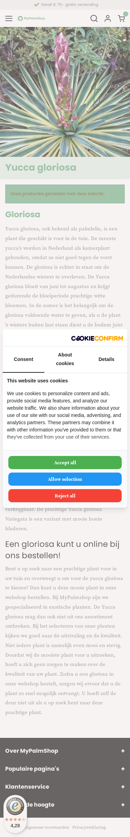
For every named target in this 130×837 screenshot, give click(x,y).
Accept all (65, 462)
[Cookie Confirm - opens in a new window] (97, 337)
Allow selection (65, 479)
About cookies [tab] (65, 359)
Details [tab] (106, 359)
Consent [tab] (23, 359)
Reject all (65, 495)
